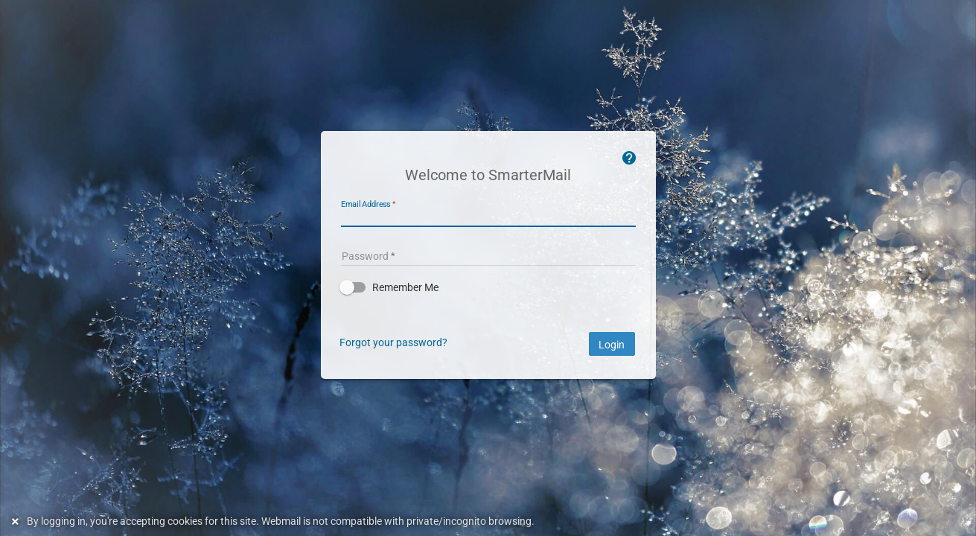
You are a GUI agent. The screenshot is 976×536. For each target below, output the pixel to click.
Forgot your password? (393, 342)
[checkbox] (488, 287)
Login (612, 345)
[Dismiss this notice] (17, 521)
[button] (488, 287)
